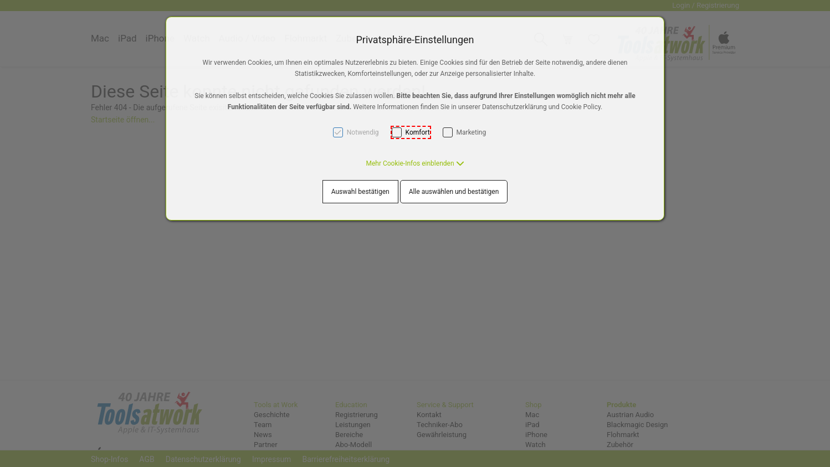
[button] (415, 163)
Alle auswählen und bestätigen (454, 192)
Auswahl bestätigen (360, 192)
